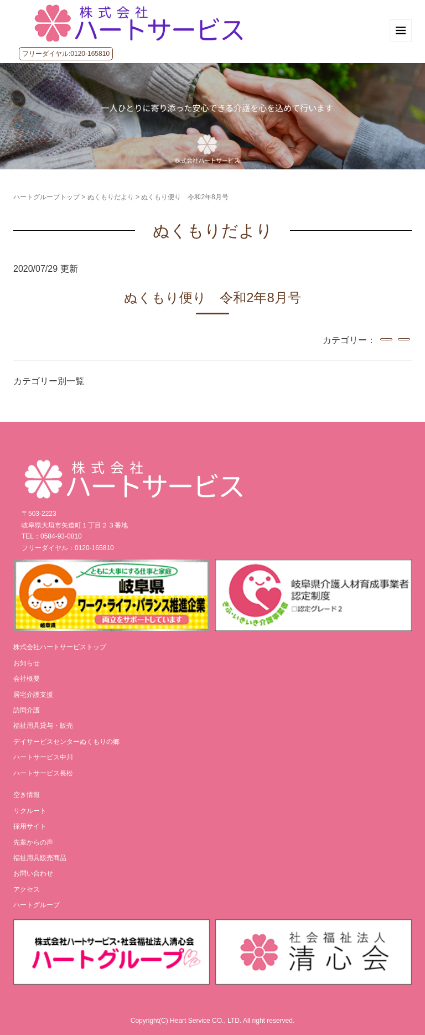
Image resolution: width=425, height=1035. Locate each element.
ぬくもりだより (110, 197)
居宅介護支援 (33, 694)
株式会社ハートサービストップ (59, 647)
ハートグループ (36, 905)
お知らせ (26, 663)
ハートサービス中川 (43, 757)
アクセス (26, 889)
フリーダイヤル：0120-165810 (68, 548)
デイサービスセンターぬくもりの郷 (66, 742)
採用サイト (29, 826)
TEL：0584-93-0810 (52, 536)
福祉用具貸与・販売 (43, 725)
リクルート (29, 811)
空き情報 (26, 795)
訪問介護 (26, 710)
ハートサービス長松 (43, 773)
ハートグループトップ (46, 197)
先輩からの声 (33, 842)
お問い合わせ (33, 873)
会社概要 (26, 678)
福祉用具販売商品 (39, 858)
